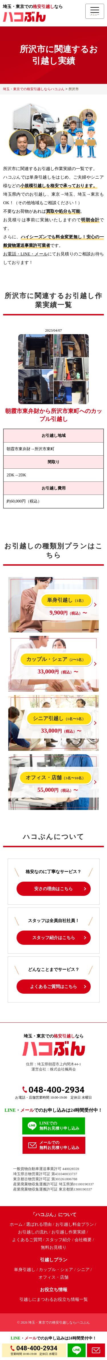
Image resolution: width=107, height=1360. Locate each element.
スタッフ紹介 (58, 1239)
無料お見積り (53, 1247)
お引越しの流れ (33, 1232)
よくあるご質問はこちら (53, 986)
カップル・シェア (56, 1269)
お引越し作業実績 (68, 1232)
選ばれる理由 (39, 1224)
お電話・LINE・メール (25, 254)
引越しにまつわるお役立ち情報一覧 (53, 1299)
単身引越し (24, 1269)
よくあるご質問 (27, 1239)
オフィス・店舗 (53, 1277)
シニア (83, 1269)
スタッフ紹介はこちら (53, 937)
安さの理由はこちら (53, 888)
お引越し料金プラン (74, 1224)
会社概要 (83, 1239)
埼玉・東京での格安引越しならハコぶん (59, 1322)
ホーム (16, 1224)
